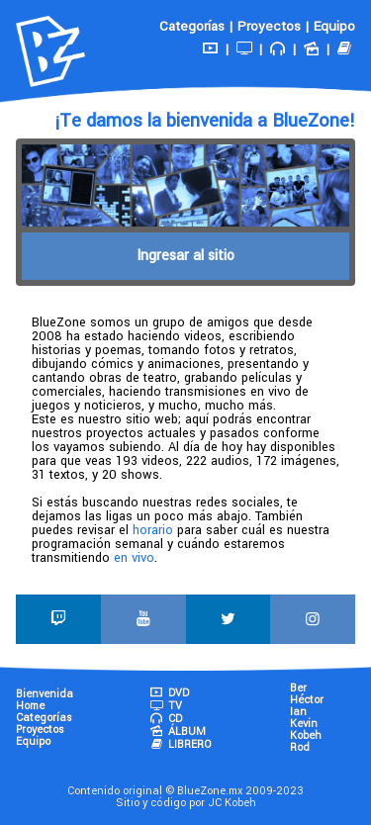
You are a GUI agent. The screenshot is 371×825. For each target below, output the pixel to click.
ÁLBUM (177, 731)
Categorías (192, 26)
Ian (298, 711)
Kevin (304, 723)
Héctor (307, 699)
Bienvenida (44, 694)
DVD (168, 693)
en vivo (134, 558)
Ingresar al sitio (185, 255)
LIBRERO (180, 744)
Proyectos (269, 26)
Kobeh (306, 735)
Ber (298, 688)
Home (30, 705)
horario (153, 530)
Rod (300, 747)
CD (165, 718)
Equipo (334, 26)
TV (165, 705)
